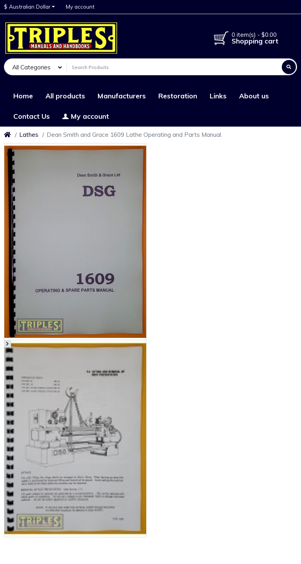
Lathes (28, 134)
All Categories (31, 67)
